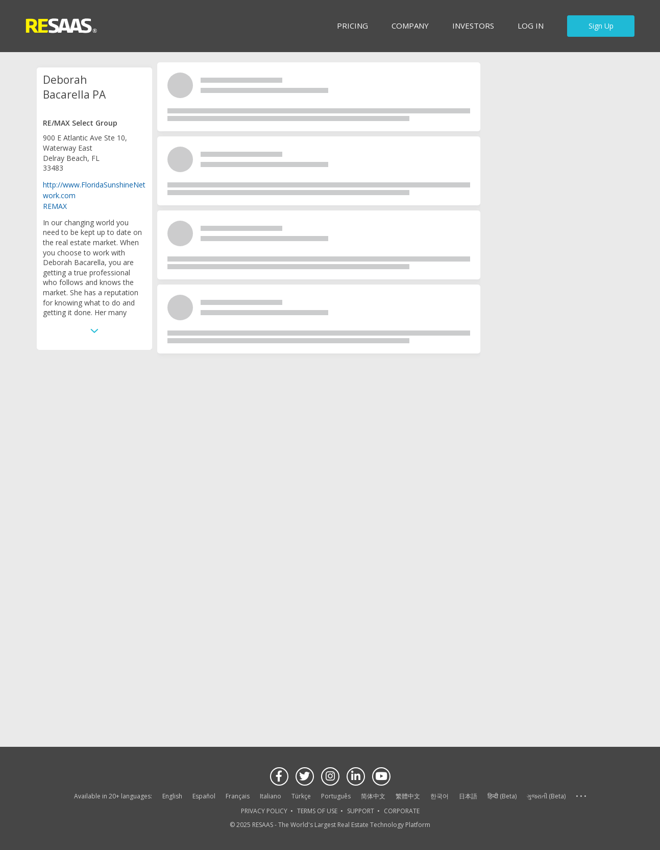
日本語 (468, 796)
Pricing (352, 25)
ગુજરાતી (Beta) (546, 796)
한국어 (439, 796)
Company (410, 25)
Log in (531, 25)
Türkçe (301, 796)
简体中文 (373, 796)
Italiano (270, 796)
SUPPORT (360, 811)
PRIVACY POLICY (264, 811)
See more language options (581, 796)
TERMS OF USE (317, 811)
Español (203, 796)
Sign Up (601, 26)
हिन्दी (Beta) (502, 796)
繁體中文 (408, 796)
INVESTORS (473, 25)
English (172, 796)
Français (238, 796)
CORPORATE (402, 811)
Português (336, 796)
